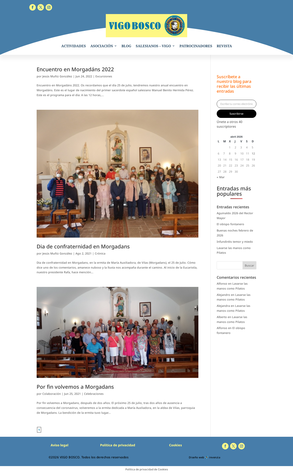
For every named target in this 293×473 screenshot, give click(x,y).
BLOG (126, 46)
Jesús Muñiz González (57, 76)
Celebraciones (94, 394)
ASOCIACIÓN (101, 46)
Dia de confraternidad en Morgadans (83, 246)
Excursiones (103, 76)
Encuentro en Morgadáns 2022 (75, 69)
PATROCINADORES (195, 46)
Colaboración (51, 394)
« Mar (221, 177)
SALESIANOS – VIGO (153, 46)
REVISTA (224, 46)
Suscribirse (236, 113)
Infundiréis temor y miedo (235, 242)
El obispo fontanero (230, 224)
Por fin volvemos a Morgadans (75, 386)
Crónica (100, 253)
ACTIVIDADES (73, 46)
